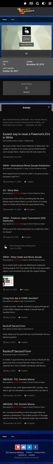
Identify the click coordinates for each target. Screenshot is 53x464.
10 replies (29, 395)
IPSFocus (20, 453)
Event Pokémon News (39, 168)
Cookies (32, 455)
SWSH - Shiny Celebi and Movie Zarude (22, 257)
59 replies (29, 209)
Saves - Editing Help (26, 141)
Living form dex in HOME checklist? (20, 298)
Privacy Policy (40, 453)
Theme (29, 453)
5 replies (23, 317)
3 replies (26, 237)
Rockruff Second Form (14, 326)
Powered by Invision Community (26, 458)
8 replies (24, 290)
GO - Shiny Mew (11, 190)
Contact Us (22, 455)
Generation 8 (30, 301)
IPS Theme (10, 453)
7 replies (28, 182)
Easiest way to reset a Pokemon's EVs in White (22, 122)
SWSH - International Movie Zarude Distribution (26, 165)
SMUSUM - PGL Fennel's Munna (34, 120)
